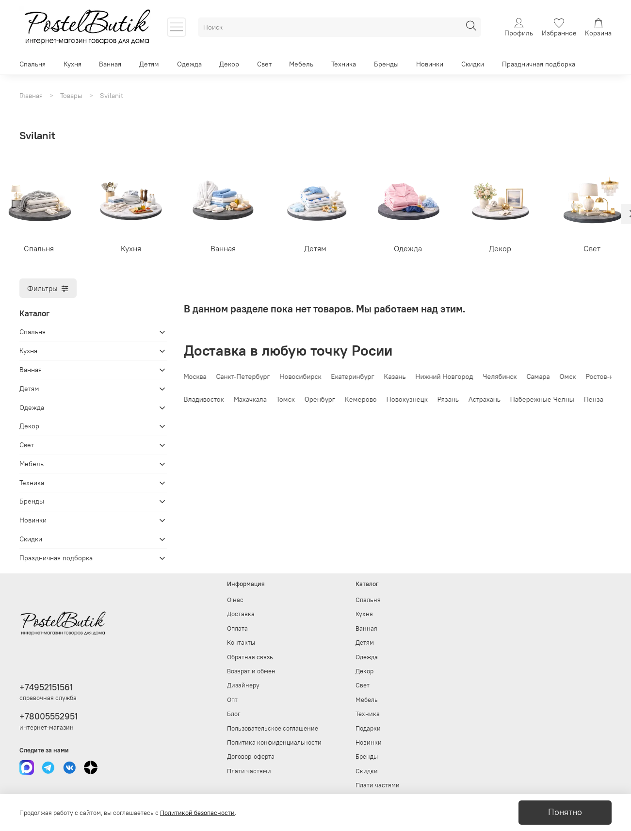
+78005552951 (48, 716)
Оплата (237, 628)
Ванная (110, 64)
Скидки (472, 64)
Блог (234, 713)
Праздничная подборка (538, 64)
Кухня (72, 64)
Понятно (565, 812)
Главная (31, 95)
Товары (71, 95)
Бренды (386, 64)
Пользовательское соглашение (272, 728)
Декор (229, 64)
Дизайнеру (243, 685)
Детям (149, 64)
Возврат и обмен (251, 671)
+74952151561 (46, 687)
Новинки (429, 64)
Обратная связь (250, 657)
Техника (343, 64)
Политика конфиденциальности (274, 742)
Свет (264, 64)
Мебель (301, 64)
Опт (232, 699)
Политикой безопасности (197, 813)
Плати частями (249, 771)
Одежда (189, 64)
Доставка (241, 614)
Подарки (368, 728)
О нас (235, 599)
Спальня (32, 64)
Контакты (241, 642)
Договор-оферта (251, 756)
